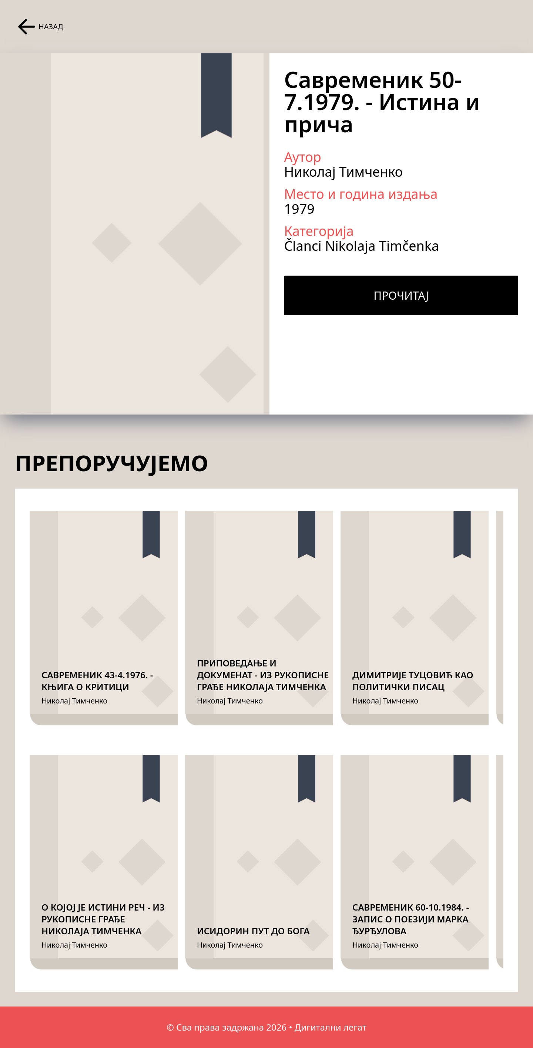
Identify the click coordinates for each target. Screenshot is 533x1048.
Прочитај (401, 295)
